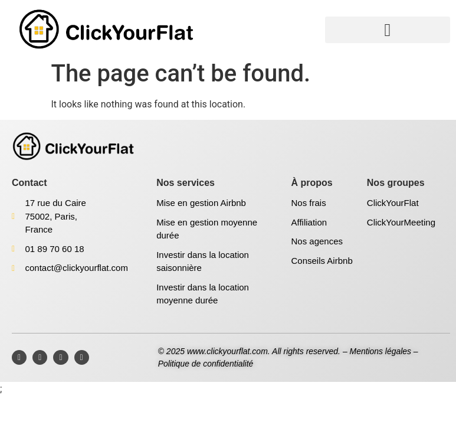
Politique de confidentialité (206, 363)
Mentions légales (381, 351)
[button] (387, 30)
